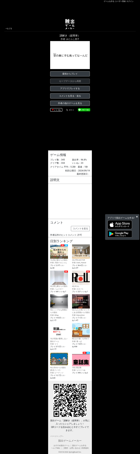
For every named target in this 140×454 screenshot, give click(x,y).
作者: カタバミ (78, 289)
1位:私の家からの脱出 (59, 252)
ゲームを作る (109, 1)
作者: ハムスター (56, 289)
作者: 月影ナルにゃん (58, 263)
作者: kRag (54, 315)
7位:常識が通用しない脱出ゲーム (59, 332)
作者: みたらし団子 (70, 39)
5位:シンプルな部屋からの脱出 (59, 303)
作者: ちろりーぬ (78, 370)
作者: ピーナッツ (56, 373)
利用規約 (85, 448)
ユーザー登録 (120, 1)
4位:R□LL (81, 279)
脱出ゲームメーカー (70, 440)
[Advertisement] (70, 10)
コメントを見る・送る (70, 96)
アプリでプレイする (70, 88)
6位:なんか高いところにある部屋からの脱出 (81, 303)
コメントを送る (80, 228)
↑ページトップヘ (56, 436)
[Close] (137, 216)
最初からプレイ (70, 73)
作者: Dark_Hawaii (79, 263)
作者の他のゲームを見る (70, 103)
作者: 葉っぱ (77, 341)
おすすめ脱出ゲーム (62, 445)
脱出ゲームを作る (79, 445)
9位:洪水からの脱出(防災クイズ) (59, 361)
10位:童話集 (81, 360)
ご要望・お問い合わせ (71, 448)
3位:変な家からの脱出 (59, 279)
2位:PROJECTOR (81, 252)
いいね (57, 110)
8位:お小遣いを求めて (81, 331)
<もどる (9, 28)
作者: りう (54, 344)
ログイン (130, 1)
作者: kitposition (78, 315)
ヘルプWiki (55, 448)
